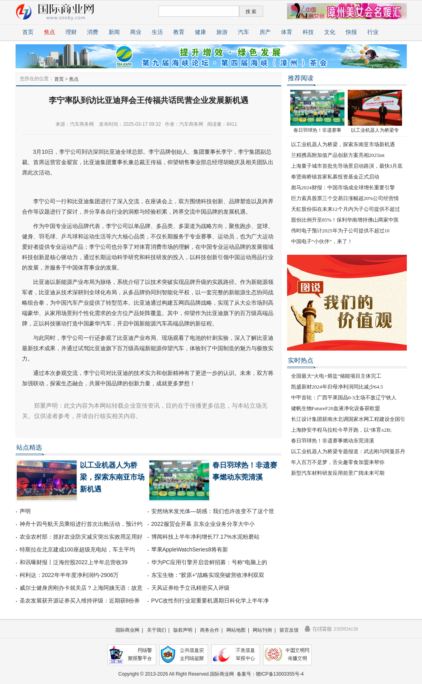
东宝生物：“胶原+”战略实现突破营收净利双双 (208, 575)
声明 (25, 511)
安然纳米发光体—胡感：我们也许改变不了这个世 (212, 511)
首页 (28, 32)
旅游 (222, 32)
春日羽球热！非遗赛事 (317, 130)
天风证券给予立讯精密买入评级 (190, 588)
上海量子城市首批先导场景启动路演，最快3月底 (347, 166)
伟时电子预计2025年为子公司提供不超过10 (340, 231)
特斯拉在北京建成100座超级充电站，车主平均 (77, 549)
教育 (178, 32)
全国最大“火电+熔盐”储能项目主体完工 (336, 376)
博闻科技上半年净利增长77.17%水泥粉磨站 (205, 536)
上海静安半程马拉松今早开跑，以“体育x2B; (341, 430)
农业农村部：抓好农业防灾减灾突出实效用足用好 (81, 536)
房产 (265, 32)
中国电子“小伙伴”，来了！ (322, 241)
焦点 (49, 32)
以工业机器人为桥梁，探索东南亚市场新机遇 (112, 477)
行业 (372, 32)
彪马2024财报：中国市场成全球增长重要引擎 (343, 187)
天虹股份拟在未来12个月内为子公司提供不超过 (345, 209)
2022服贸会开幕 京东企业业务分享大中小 (203, 524)
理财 (71, 32)
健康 (200, 32)
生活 (157, 32)
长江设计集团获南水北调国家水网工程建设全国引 (348, 419)
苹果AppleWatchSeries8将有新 (189, 549)
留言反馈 (289, 630)
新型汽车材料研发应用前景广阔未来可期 (337, 473)
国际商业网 (127, 630)
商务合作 (209, 630)
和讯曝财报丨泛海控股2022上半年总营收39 (74, 562)
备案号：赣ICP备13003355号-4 (270, 674)
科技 (308, 32)
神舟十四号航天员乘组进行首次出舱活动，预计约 (81, 524)
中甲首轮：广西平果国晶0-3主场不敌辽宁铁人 (343, 397)
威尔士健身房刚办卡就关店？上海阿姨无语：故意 (81, 588)
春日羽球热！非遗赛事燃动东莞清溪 (332, 441)
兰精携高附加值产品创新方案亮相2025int (338, 155)
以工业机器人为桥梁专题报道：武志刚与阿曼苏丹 (348, 451)
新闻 (114, 32)
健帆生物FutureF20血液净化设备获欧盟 (335, 408)
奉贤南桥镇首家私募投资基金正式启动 (335, 177)
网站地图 (236, 630)
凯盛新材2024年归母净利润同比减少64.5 (337, 387)
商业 (135, 32)
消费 (92, 32)
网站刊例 (262, 630)
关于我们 (156, 630)
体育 (286, 32)
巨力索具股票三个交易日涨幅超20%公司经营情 (345, 198)
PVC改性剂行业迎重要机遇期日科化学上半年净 (210, 600)
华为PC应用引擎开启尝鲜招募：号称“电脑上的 (209, 562)
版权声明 (182, 630)
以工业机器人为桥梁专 (375, 130)
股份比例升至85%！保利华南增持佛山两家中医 (345, 220)
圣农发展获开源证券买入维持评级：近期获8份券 (80, 600)
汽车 (243, 32)
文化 (329, 32)
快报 (351, 32)
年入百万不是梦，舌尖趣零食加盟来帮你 (337, 462)
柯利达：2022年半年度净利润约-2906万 (69, 575)
